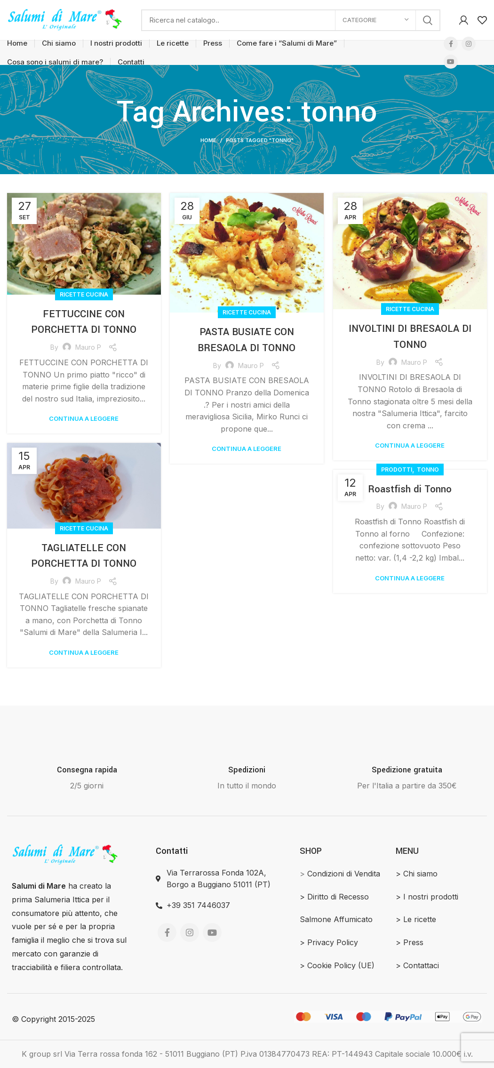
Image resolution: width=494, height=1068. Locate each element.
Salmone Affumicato (336, 919)
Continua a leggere (84, 419)
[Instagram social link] (469, 44)
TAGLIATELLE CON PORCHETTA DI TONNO (83, 555)
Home (208, 140)
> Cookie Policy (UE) (337, 965)
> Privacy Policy (329, 942)
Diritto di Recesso (338, 896)
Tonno (428, 469)
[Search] (290, 20)
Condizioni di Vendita (343, 873)
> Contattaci (417, 965)
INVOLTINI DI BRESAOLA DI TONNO (410, 336)
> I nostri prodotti (427, 896)
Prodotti (396, 469)
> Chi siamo (417, 873)
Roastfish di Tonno (410, 489)
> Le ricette (416, 919)
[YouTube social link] (451, 62)
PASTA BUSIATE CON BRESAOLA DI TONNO (246, 339)
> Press (409, 942)
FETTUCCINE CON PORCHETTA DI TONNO (83, 321)
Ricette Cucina (84, 294)
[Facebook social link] (451, 44)
